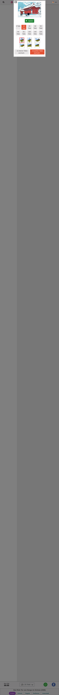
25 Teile (29, 27)
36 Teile (35, 27)
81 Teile (23, 33)
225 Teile (40, 33)
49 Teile (40, 27)
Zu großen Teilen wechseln (37, 52)
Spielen (29, 21)
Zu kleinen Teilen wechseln (21, 52)
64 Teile (18, 33)
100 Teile (29, 33)
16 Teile (23, 27)
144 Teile (35, 33)
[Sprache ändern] (55, 2)
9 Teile (18, 26)
